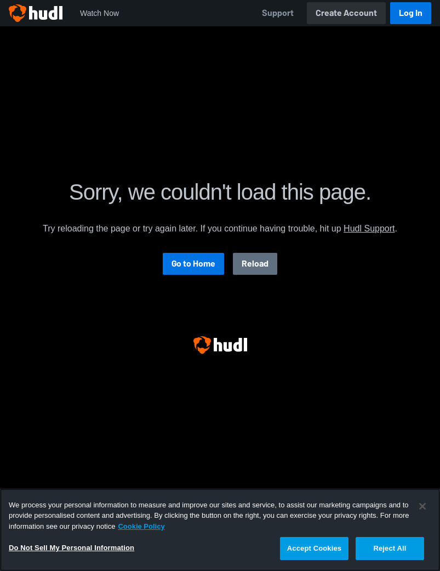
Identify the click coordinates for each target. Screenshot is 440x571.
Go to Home (193, 263)
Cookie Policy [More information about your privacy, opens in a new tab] (141, 526)
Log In (410, 12)
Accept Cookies (314, 548)
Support (278, 12)
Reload (255, 263)
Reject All (389, 548)
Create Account (346, 12)
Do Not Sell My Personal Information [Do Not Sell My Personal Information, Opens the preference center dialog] (71, 548)
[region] (220, 530)
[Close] (422, 506)
